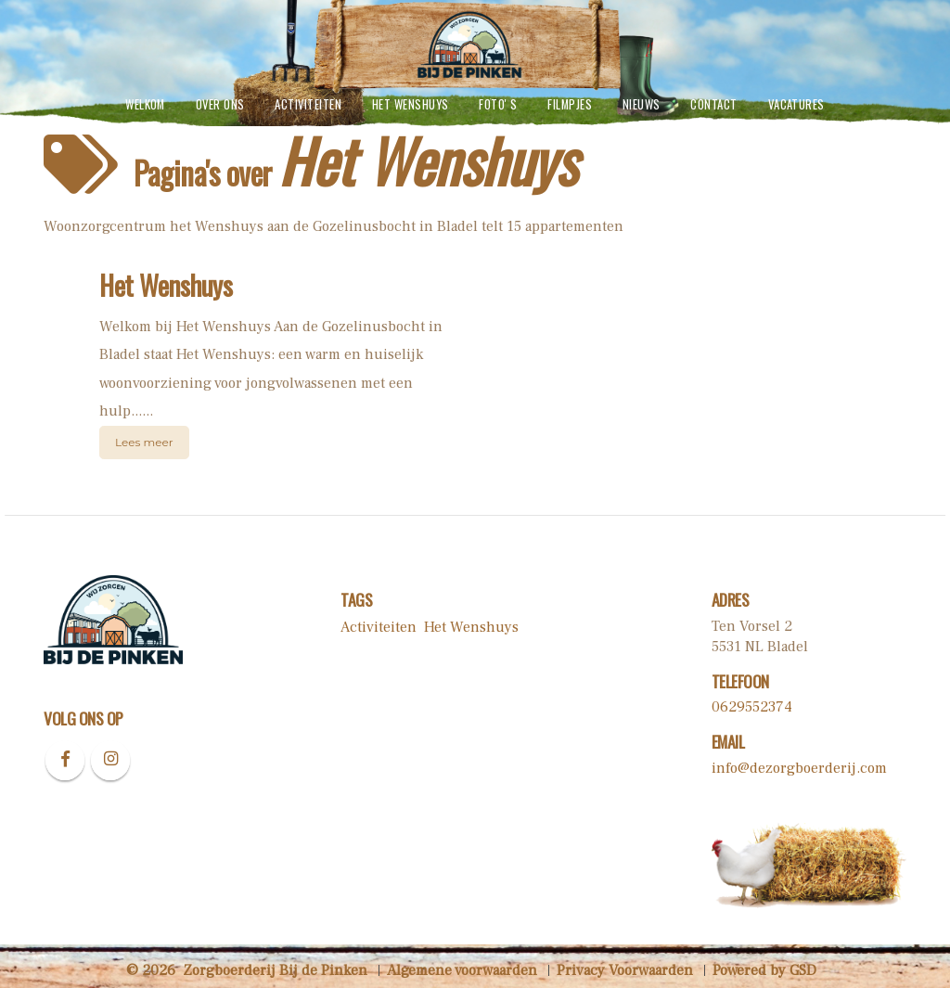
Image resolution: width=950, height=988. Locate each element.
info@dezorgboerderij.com (799, 768)
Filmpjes (569, 104)
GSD (803, 970)
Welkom (145, 104)
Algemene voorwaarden (462, 970)
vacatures (796, 104)
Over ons (220, 104)
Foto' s (498, 104)
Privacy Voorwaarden (625, 970)
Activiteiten (308, 104)
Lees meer (144, 442)
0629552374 (752, 707)
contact (713, 104)
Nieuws (642, 104)
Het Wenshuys (410, 104)
